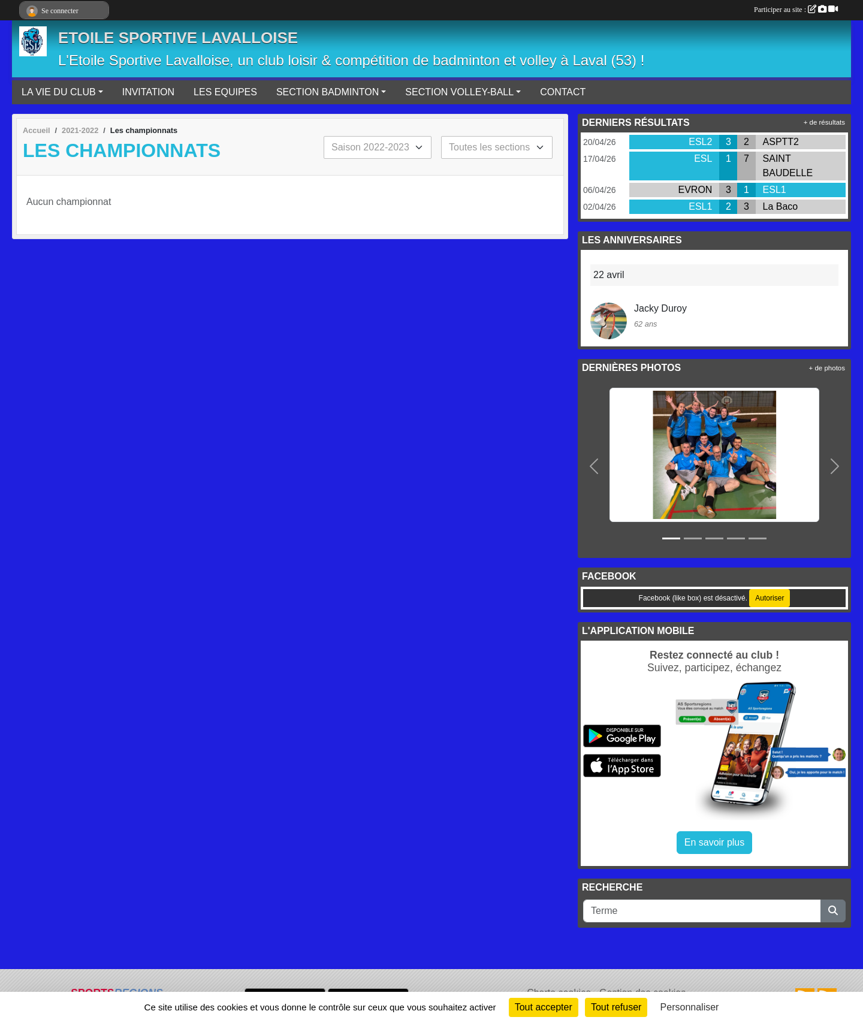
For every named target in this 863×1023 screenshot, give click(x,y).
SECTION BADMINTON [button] (327, 92)
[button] (594, 467)
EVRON (695, 190)
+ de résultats (824, 122)
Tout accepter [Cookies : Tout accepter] (543, 1007)
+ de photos (827, 368)
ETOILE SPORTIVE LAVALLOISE (178, 38)
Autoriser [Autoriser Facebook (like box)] (769, 598)
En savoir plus (714, 842)
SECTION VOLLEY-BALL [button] (459, 92)
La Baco (780, 206)
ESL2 (700, 142)
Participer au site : (796, 9)
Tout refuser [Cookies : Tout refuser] (616, 1007)
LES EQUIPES (225, 92)
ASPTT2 (781, 142)
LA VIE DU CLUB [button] (59, 92)
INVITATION (148, 92)
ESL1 (774, 190)
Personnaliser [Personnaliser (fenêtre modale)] (689, 1007)
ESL (703, 158)
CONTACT (563, 92)
